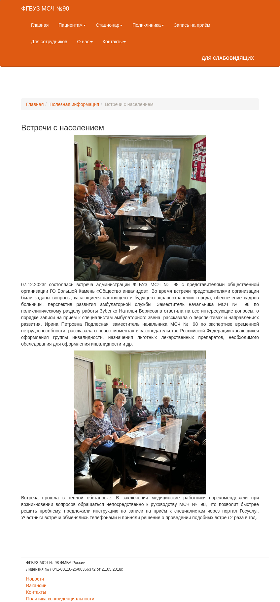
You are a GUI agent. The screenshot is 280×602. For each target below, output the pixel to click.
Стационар (109, 25)
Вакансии (36, 585)
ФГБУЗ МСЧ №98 (45, 8)
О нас (85, 41)
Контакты (114, 41)
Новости (35, 579)
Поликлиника (148, 25)
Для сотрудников (49, 41)
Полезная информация (74, 104)
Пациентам (72, 25)
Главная (40, 25)
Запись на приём (192, 25)
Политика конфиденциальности (60, 598)
